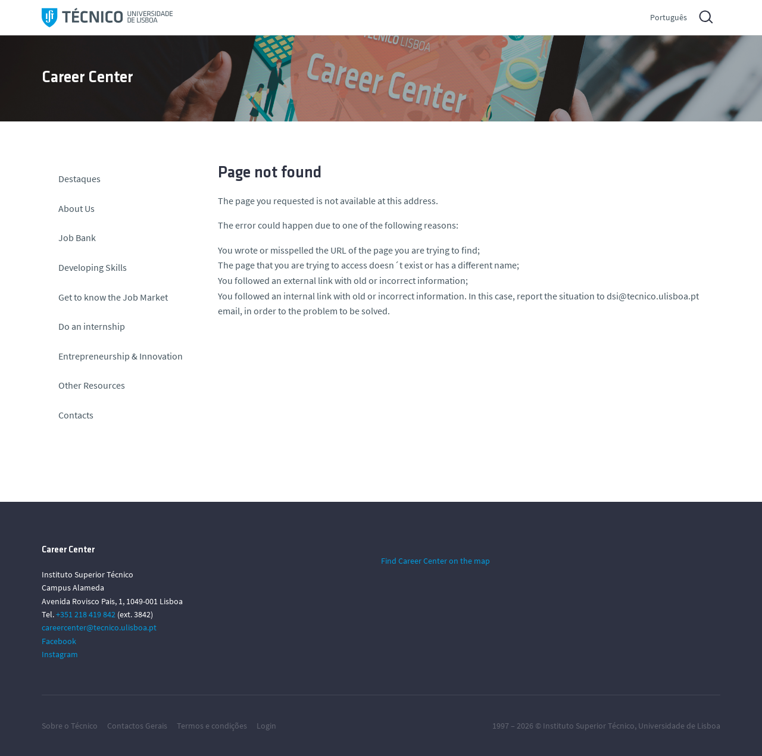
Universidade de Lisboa (679, 725)
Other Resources (91, 385)
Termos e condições (212, 725)
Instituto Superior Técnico (589, 725)
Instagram (60, 654)
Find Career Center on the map (435, 560)
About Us (76, 208)
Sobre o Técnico (70, 725)
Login (266, 725)
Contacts (75, 415)
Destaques (79, 179)
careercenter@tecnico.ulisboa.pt (99, 627)
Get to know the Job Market (113, 297)
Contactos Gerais (137, 725)
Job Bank (77, 237)
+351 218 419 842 (85, 614)
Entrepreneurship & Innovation (120, 356)
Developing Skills (92, 267)
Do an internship (91, 326)
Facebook (59, 641)
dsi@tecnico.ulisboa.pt (653, 296)
